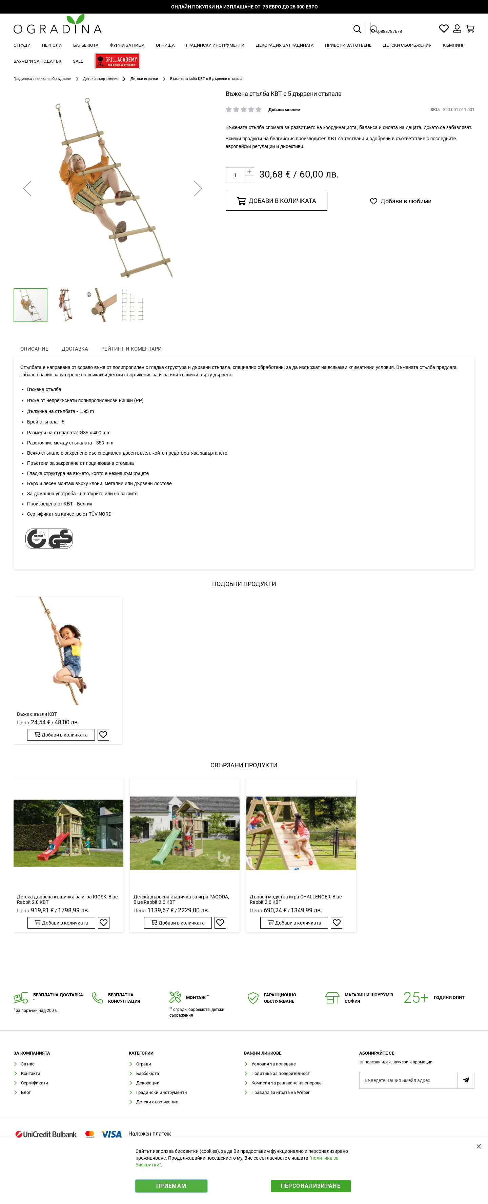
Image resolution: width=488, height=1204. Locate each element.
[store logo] (58, 28)
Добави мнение (284, 109)
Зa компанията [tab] (32, 1053)
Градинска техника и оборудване (42, 79)
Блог (25, 1092)
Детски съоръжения (100, 79)
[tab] (416, 1059)
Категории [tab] (141, 1053)
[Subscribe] (466, 1080)
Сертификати (34, 1082)
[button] (65, 305)
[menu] (244, 54)
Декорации (148, 1082)
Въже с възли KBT (37, 714)
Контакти (30, 1073)
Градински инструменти (161, 1092)
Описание (34, 349)
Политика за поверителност (280, 1073)
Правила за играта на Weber (280, 1092)
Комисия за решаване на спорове (286, 1082)
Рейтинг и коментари (131, 349)
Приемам (171, 1186)
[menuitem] (22, 45)
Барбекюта (147, 1073)
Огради (143, 1063)
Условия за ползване (273, 1063)
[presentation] (34, 349)
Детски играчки (144, 79)
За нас (28, 1063)
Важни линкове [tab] (262, 1053)
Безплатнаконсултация (124, 998)
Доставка (75, 349)
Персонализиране (311, 1186)
